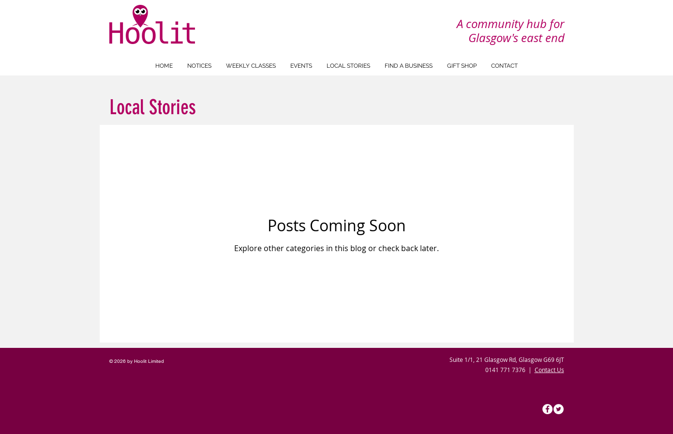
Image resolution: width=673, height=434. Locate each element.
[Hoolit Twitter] (558, 409)
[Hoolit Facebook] (547, 409)
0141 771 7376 (505, 370)
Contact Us (549, 370)
